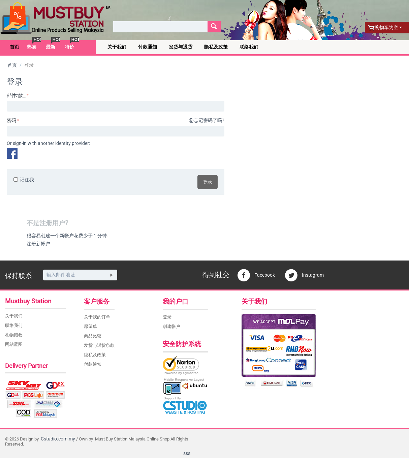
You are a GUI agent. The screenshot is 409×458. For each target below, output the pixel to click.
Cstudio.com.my (58, 438)
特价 (69, 47)
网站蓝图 (14, 344)
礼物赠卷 (14, 334)
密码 (11, 120)
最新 (50, 47)
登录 (207, 182)
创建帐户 (171, 326)
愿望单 (90, 326)
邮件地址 (16, 95)
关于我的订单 (97, 316)
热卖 (31, 47)
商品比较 (92, 335)
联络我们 (249, 47)
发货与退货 (180, 47)
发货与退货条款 (99, 345)
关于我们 (116, 47)
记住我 (23, 179)
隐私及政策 (216, 47)
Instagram (304, 275)
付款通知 (147, 47)
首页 (14, 47)
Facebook (256, 275)
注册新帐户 (38, 243)
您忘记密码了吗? (206, 120)
